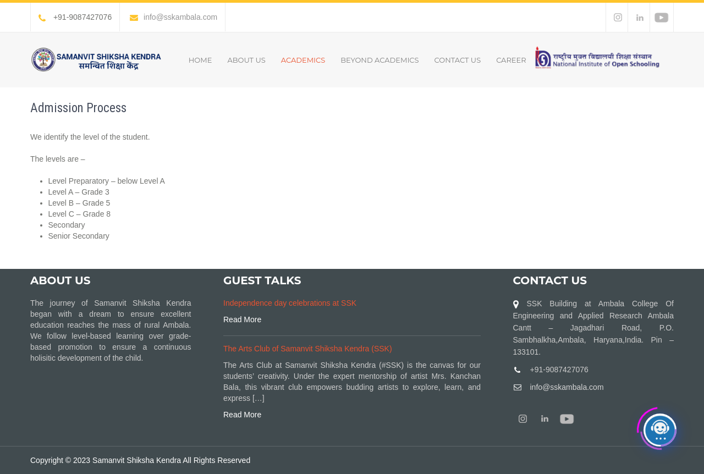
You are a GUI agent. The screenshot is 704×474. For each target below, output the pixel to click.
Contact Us (458, 60)
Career (511, 60)
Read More (242, 319)
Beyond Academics (379, 60)
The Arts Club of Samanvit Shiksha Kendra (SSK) (307, 348)
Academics (303, 60)
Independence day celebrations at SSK (289, 303)
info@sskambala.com (173, 17)
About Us (246, 60)
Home (200, 60)
